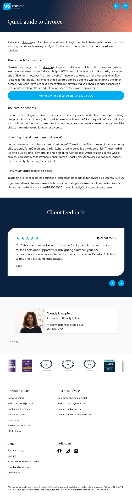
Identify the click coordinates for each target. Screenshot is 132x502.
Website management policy (24, 461)
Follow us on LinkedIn (76, 451)
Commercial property (69, 408)
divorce (27, 42)
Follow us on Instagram (68, 451)
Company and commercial (72, 397)
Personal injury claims (19, 425)
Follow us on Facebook (59, 451)
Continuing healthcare (20, 408)
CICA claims (14, 431)
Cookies (12, 455)
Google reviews (101, 489)
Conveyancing (16, 397)
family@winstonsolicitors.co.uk (92, 187)
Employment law (17, 414)
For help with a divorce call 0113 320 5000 (66, 95)
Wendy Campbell (59, 313)
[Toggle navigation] (125, 6)
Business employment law (71, 403)
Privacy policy (15, 450)
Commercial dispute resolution (74, 414)
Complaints (14, 472)
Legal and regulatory (19, 466)
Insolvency (13, 420)
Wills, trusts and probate (21, 403)
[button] (116, 6)
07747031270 (55, 329)
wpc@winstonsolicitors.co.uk (65, 324)
